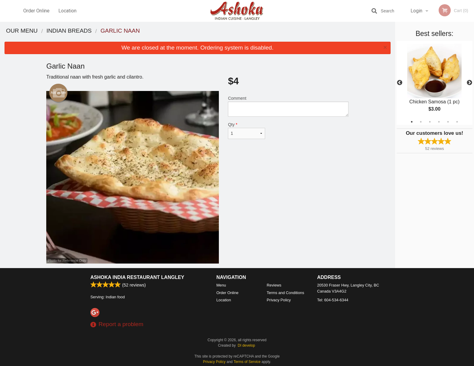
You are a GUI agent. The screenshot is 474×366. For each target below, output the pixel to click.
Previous (400, 83)
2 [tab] (421, 122)
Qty (246, 130)
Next (469, 83)
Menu (221, 285)
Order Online (36, 11)
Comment (288, 106)
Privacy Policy (279, 300)
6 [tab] (457, 122)
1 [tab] (412, 122)
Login (416, 11)
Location (67, 11)
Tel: (332, 300)
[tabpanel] (434, 82)
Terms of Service (247, 362)
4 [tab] (439, 122)
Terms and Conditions (285, 292)
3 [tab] (430, 122)
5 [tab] (448, 122)
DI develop (246, 345)
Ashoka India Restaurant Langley (137, 277)
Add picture (58, 93)
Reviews (274, 285)
